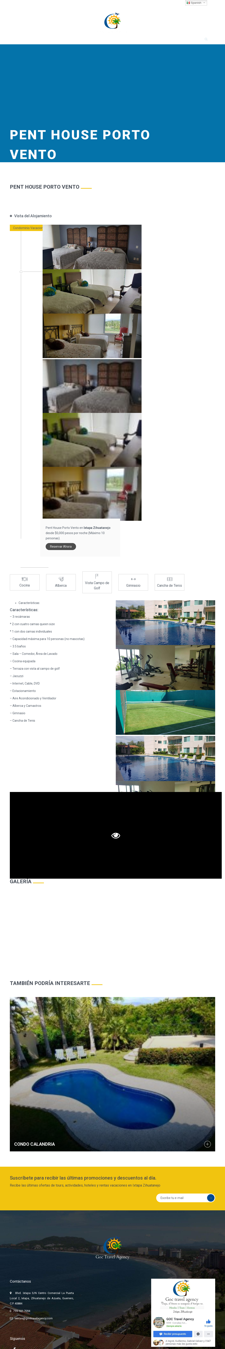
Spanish (194, 3)
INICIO (26, 41)
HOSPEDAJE (49, 41)
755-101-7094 (19, 4)
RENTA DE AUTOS (120, 41)
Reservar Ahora (176, 252)
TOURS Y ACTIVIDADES (83, 41)
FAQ (167, 41)
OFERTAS (148, 41)
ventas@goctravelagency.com (58, 4)
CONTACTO (187, 41)
